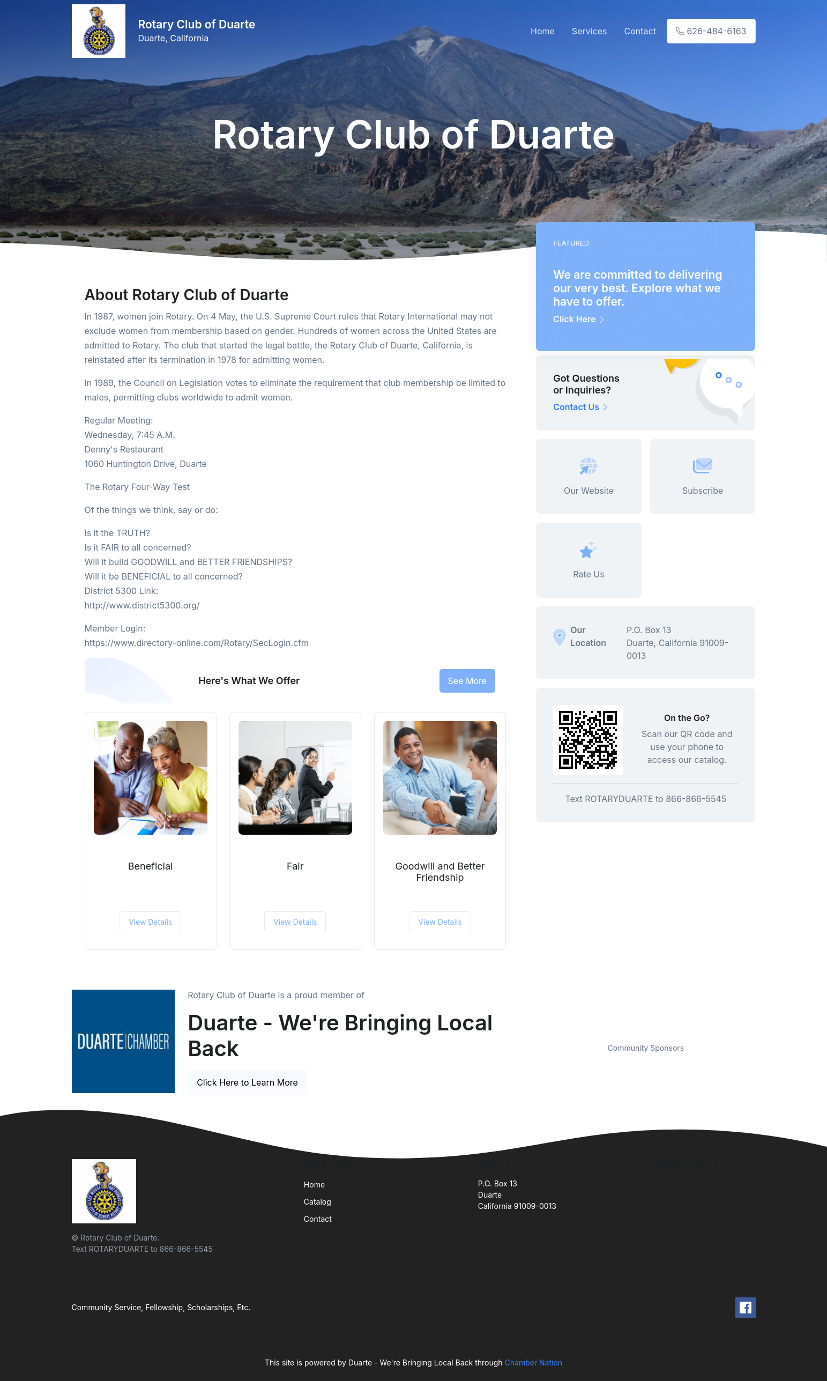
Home (543, 31)
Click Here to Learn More (247, 1082)
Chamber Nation (534, 1362)
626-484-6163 (711, 31)
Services (589, 31)
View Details (150, 921)
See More (467, 680)
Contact (639, 31)
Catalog (317, 1201)
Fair (295, 866)
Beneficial (150, 866)
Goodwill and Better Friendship (440, 871)
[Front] (101, 31)
